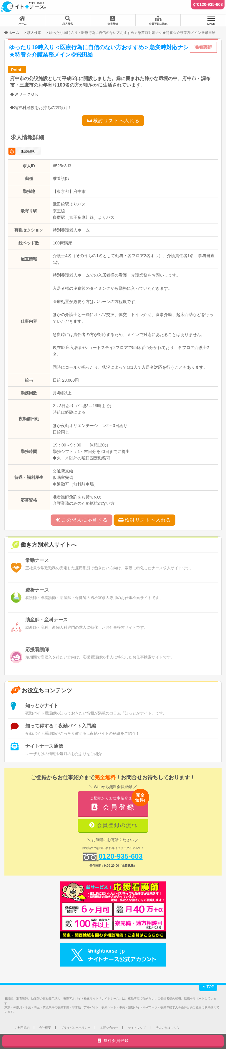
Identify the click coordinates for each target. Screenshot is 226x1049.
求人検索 (34, 32)
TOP (208, 987)
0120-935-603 (210, 4)
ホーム (11, 32)
